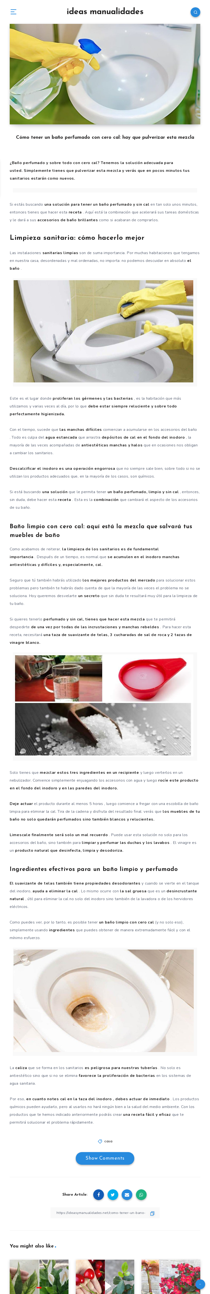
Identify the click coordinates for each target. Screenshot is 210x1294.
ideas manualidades (105, 12)
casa (108, 1141)
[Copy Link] (105, 1212)
